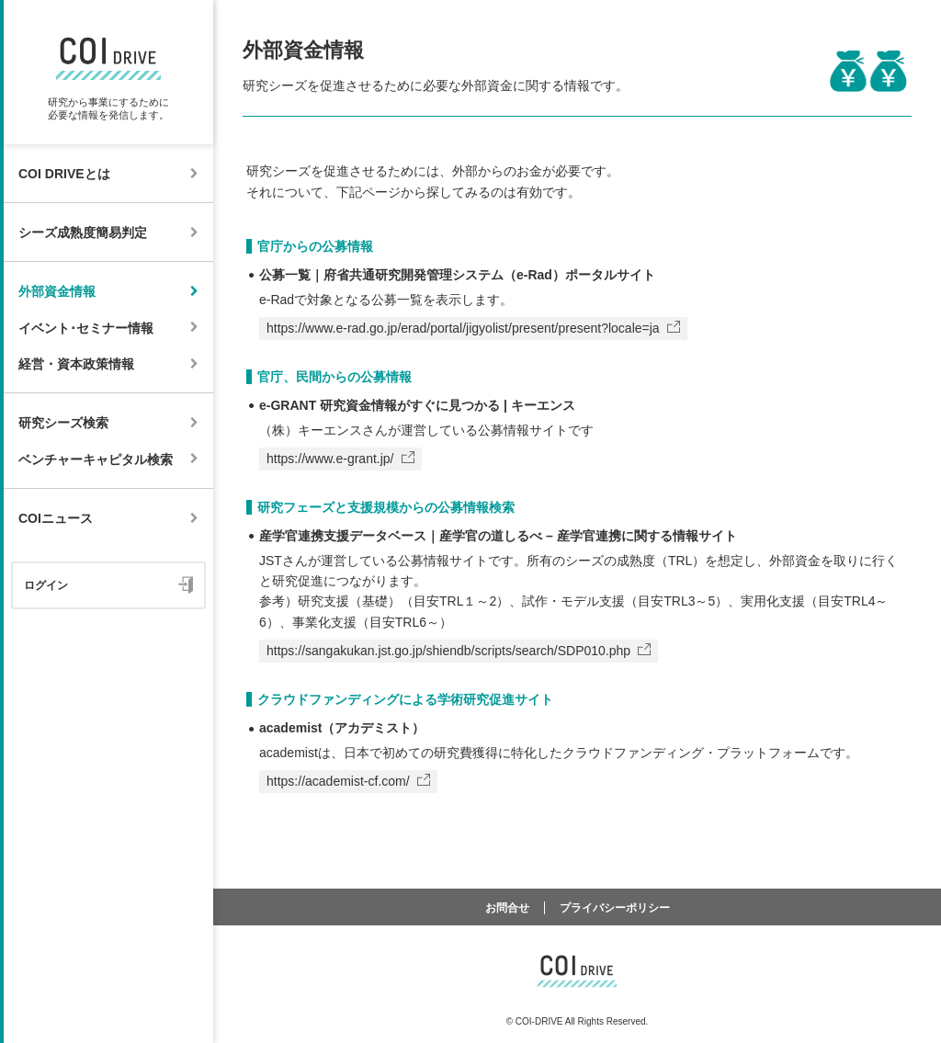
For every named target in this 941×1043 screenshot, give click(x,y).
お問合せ (507, 907)
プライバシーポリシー (615, 907)
